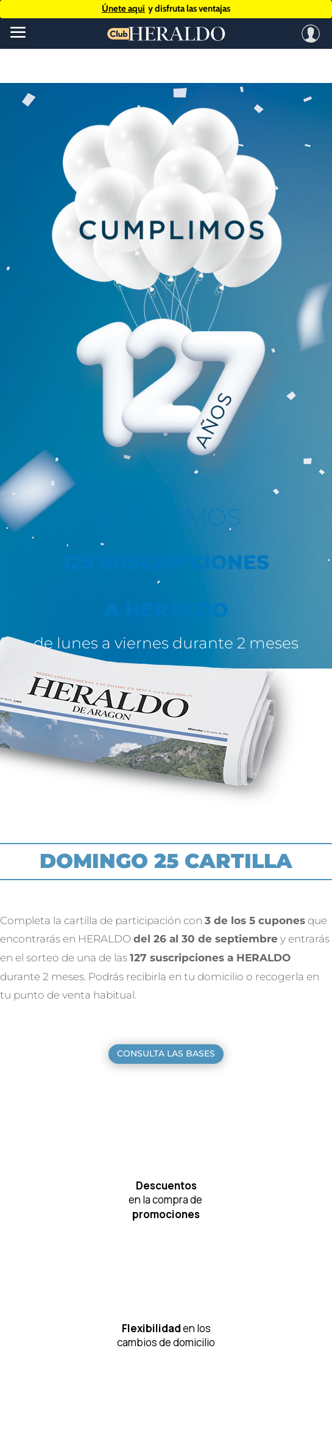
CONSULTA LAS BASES (166, 1053)
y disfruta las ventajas (166, 8)
